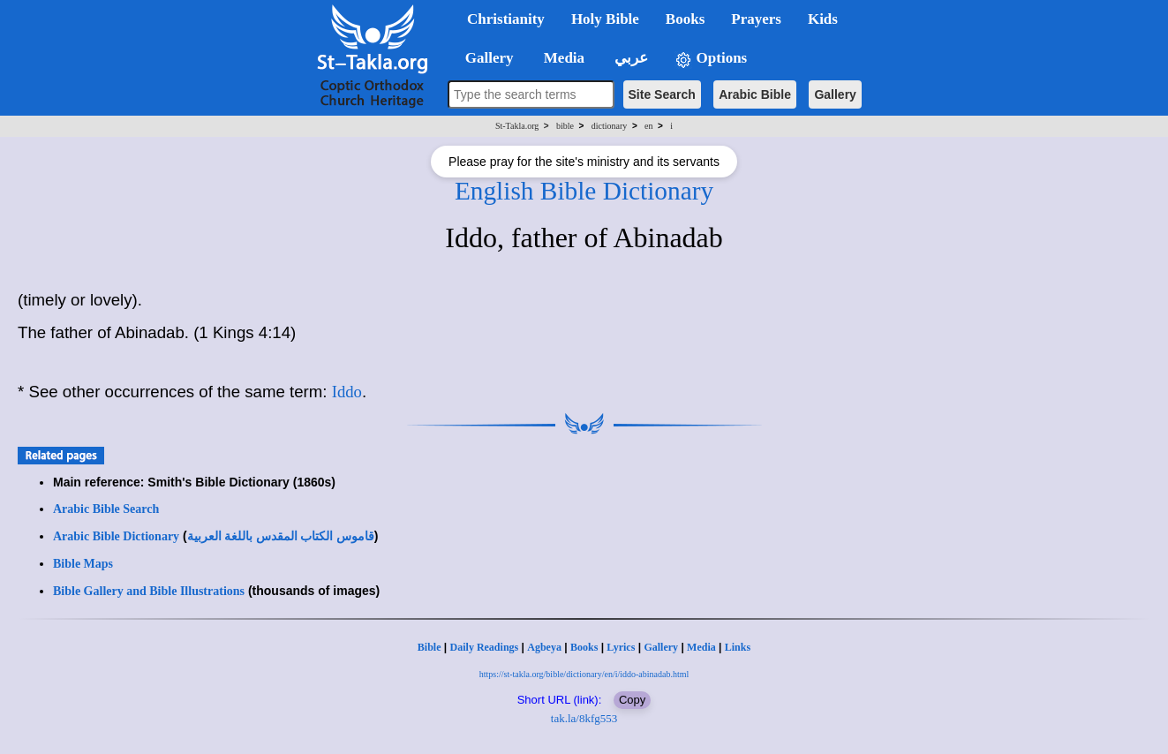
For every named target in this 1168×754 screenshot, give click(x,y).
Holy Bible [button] (605, 19)
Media (701, 647)
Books (584, 647)
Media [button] (562, 57)
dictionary (610, 126)
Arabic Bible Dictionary (116, 536)
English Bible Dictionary (584, 191)
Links (737, 647)
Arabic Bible (755, 94)
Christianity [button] (506, 19)
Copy (632, 699)
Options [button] (710, 58)
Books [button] (685, 19)
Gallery (834, 94)
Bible (429, 647)
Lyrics (621, 647)
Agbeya (544, 647)
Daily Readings (484, 647)
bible (565, 126)
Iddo (347, 391)
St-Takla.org (517, 126)
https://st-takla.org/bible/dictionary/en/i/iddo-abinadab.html (584, 674)
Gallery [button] (484, 57)
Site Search (662, 94)
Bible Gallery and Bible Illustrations (149, 591)
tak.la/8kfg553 (584, 718)
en (648, 126)
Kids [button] (823, 19)
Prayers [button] (756, 19)
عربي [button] (629, 57)
